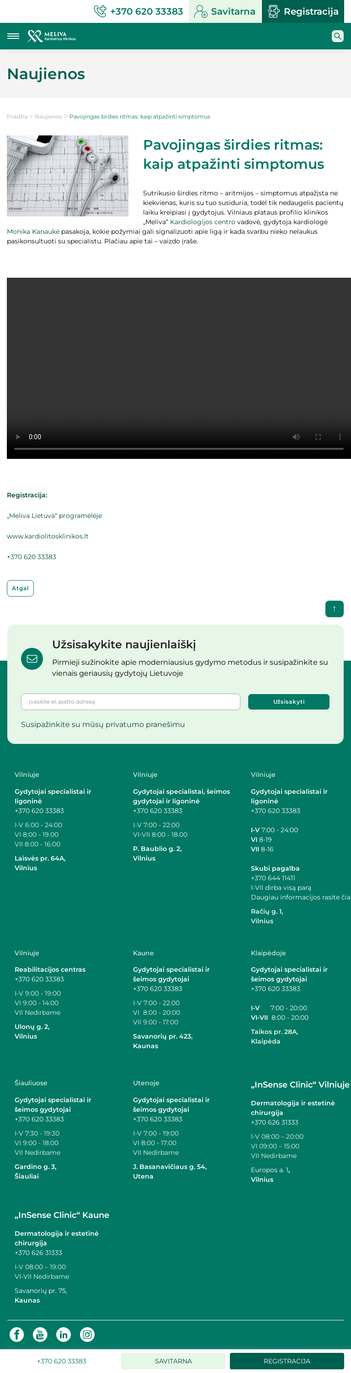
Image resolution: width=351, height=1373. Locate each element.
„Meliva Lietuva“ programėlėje (54, 516)
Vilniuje (27, 774)
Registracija (303, 11)
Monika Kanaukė (33, 231)
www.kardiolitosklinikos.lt (48, 536)
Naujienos (48, 116)
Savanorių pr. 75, (42, 1291)
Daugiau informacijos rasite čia (301, 897)
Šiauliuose (31, 1083)
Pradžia (17, 116)
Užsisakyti (289, 701)
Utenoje (146, 1083)
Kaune (143, 953)
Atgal (20, 588)
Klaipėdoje (268, 953)
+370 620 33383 (31, 557)
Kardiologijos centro (202, 222)
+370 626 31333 (274, 1122)
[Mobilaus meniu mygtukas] (13, 36)
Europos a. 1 (269, 1170)
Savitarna (224, 11)
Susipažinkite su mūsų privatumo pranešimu (103, 724)
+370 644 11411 (273, 878)
